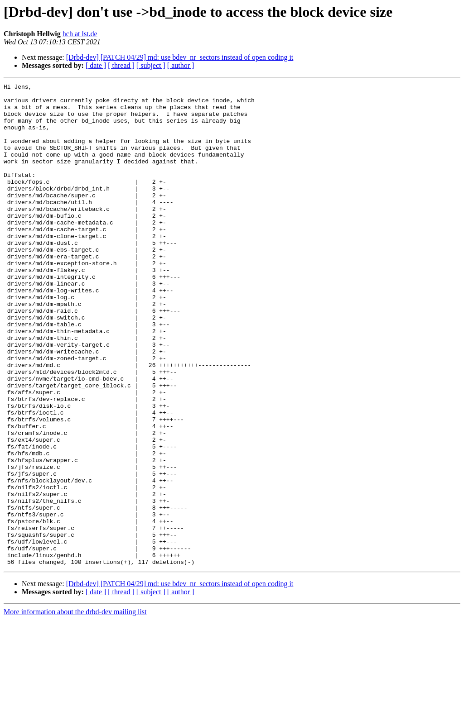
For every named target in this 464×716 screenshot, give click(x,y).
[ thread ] (121, 65)
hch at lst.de (80, 34)
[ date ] (96, 65)
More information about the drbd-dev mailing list (75, 708)
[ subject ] (150, 65)
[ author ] (180, 65)
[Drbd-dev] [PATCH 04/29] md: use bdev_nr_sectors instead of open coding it (180, 57)
